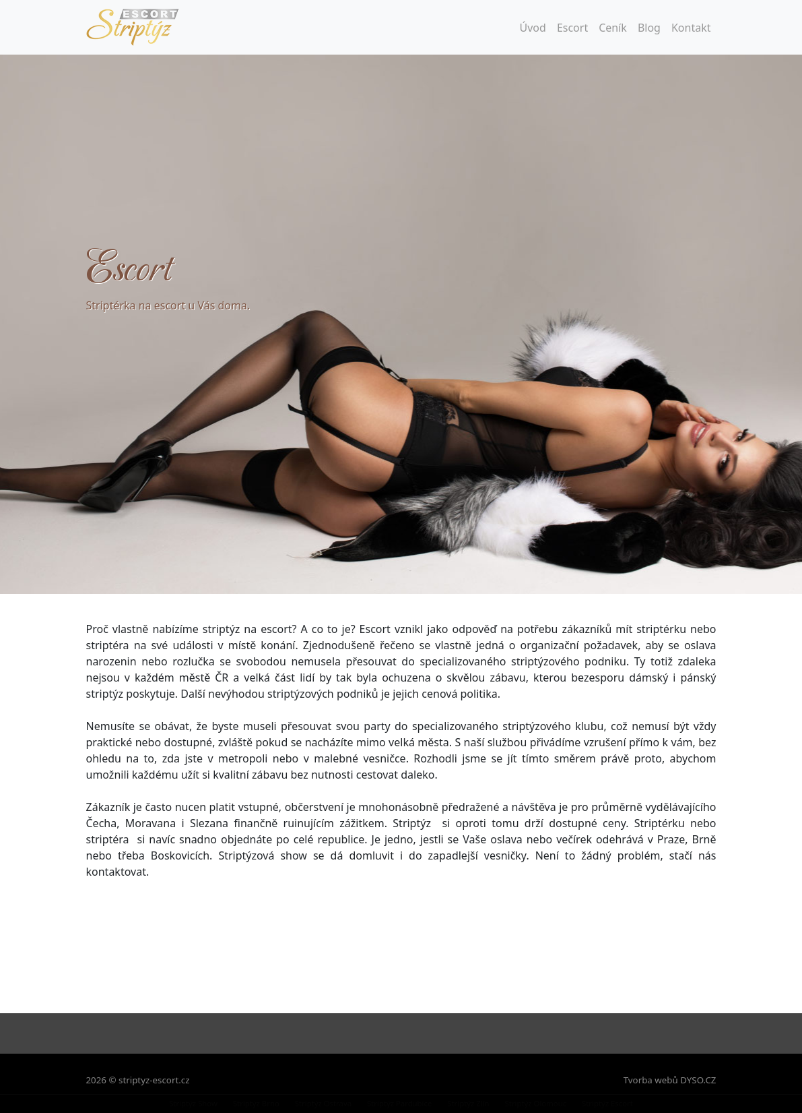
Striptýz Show (193, 1103)
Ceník (613, 27)
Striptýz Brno (256, 1103)
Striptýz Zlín (468, 1103)
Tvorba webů (651, 1080)
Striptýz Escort (607, 1103)
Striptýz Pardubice (399, 1103)
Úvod (533, 27)
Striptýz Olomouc (536, 1103)
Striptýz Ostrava (323, 1103)
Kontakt (691, 27)
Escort (572, 27)
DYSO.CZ (698, 1080)
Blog (649, 27)
